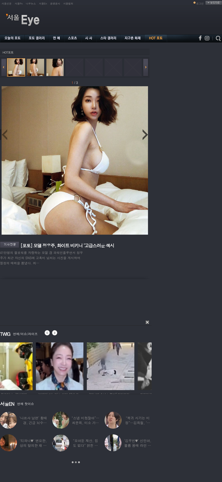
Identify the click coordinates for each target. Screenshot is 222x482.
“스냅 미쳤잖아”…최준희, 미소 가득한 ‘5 (85, 423)
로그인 (200, 3)
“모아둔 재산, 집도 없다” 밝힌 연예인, (85, 445)
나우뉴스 (31, 3)
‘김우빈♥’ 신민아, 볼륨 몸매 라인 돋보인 (137, 445)
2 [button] (76, 462)
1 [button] (73, 462)
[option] (24, 365)
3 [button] (79, 462)
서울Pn (19, 3)
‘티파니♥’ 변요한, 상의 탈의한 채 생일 (33, 445)
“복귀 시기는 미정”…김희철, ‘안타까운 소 (137, 423)
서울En (43, 3)
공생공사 (55, 3)
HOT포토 (7, 52)
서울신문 (7, 3)
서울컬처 (68, 3)
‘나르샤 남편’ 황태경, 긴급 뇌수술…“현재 (33, 423)
